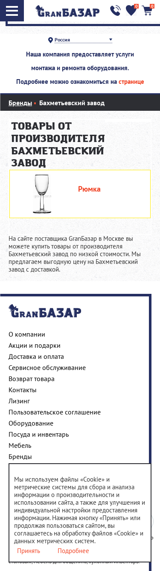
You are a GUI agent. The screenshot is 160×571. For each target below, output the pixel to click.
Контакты (23, 389)
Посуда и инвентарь (39, 434)
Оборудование (31, 423)
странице (131, 81)
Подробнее (73, 551)
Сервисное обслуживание (47, 367)
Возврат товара (32, 378)
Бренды (20, 456)
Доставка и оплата (36, 356)
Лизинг (19, 400)
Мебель (20, 445)
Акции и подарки (35, 345)
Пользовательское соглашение (55, 412)
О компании (27, 334)
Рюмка (89, 189)
